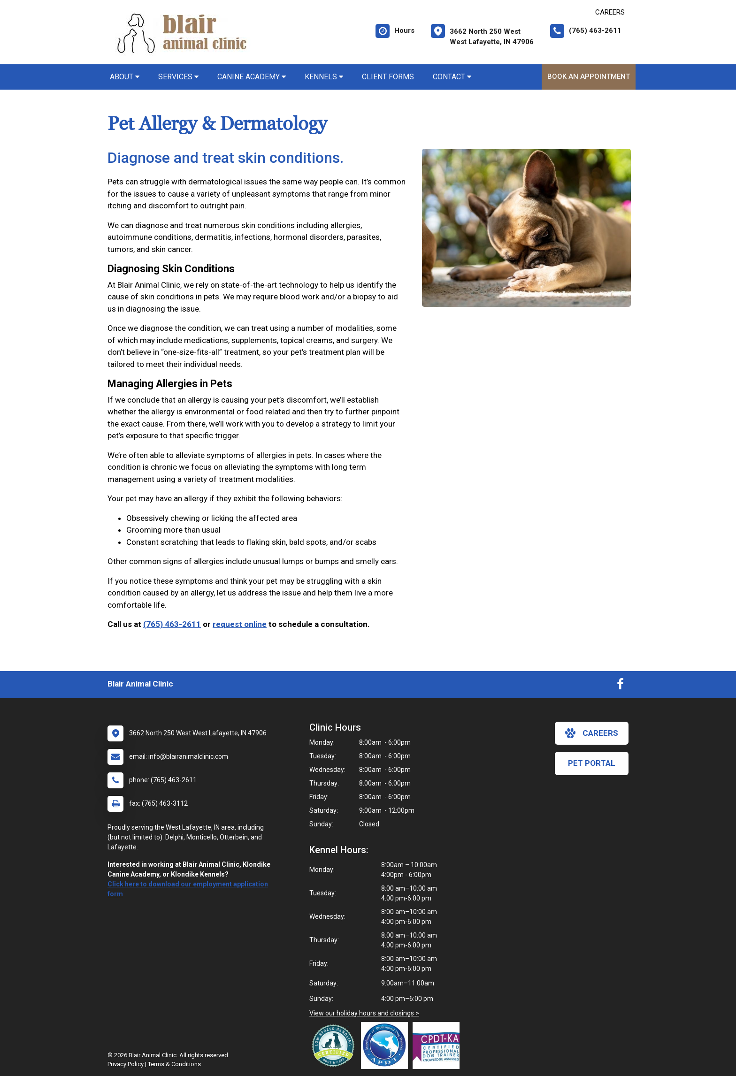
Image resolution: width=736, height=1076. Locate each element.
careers (591, 733)
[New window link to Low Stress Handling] (335, 1045)
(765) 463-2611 (172, 624)
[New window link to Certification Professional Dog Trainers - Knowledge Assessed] (438, 1045)
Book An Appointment (588, 76)
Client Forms (388, 76)
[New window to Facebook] (620, 686)
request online (240, 624)
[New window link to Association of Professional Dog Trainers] (387, 1045)
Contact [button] (452, 76)
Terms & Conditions (174, 1064)
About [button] (124, 76)
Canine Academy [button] (251, 76)
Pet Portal (591, 763)
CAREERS (610, 12)
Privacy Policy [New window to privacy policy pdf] (125, 1064)
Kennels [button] (324, 76)
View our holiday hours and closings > (364, 1013)
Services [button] (178, 76)
